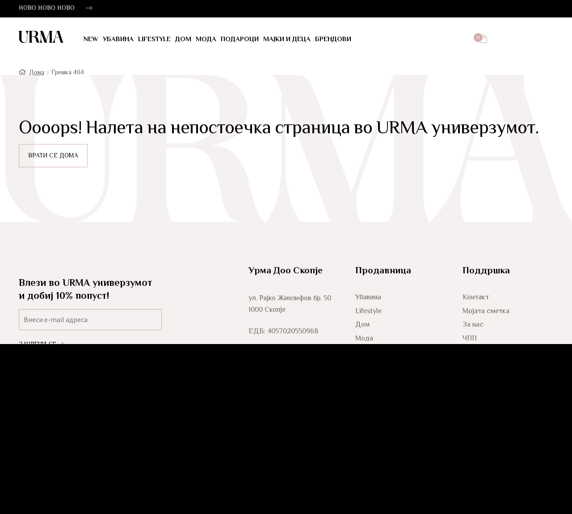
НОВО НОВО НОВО (47, 8)
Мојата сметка (486, 315)
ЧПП (470, 342)
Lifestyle (368, 315)
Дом (183, 39)
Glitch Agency (534, 466)
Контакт (476, 301)
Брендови (333, 39)
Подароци (240, 39)
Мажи (364, 369)
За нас (473, 328)
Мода (206, 39)
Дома (36, 76)
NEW (91, 39)
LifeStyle (154, 39)
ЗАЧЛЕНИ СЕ (41, 348)
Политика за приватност (502, 369)
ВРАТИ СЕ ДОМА (53, 160)
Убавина (118, 39)
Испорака (478, 356)
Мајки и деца (287, 39)
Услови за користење (497, 397)
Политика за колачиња (499, 383)
